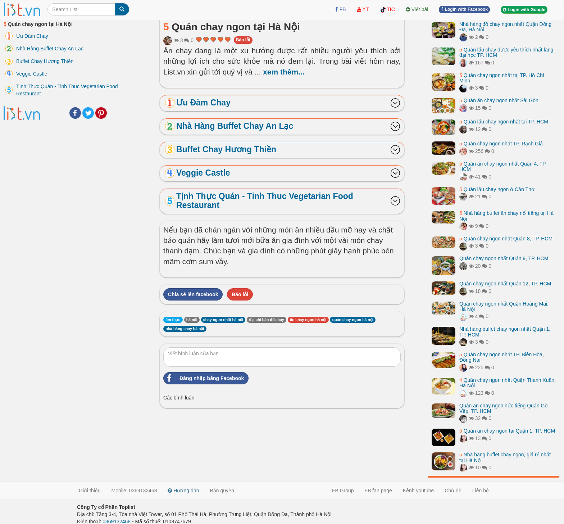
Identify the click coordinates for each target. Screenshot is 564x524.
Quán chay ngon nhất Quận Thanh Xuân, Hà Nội (507, 382)
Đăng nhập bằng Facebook (204, 378)
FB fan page (378, 490)
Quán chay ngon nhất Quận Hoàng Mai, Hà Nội (504, 306)
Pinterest (101, 113)
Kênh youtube (418, 490)
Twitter (88, 113)
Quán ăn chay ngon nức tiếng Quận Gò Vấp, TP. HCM (503, 408)
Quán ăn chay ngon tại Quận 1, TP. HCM (507, 431)
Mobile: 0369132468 (134, 490)
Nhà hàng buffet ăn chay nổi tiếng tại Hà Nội (506, 215)
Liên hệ (480, 490)
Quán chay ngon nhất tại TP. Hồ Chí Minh (501, 77)
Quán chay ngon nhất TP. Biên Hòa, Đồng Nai (501, 357)
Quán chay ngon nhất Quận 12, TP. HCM (505, 283)
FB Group (343, 490)
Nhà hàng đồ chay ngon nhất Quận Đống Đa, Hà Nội (505, 26)
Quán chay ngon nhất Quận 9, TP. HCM (503, 258)
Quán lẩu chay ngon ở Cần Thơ (497, 189)
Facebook (75, 113)
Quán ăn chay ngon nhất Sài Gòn (498, 100)
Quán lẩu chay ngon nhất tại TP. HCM (503, 122)
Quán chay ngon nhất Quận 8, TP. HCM (505, 238)
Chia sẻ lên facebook (193, 294)
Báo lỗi (243, 39)
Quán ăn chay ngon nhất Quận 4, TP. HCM (503, 166)
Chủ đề (453, 490)
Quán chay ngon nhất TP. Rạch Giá (501, 143)
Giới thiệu (90, 490)
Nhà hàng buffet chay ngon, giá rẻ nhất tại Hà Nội (505, 457)
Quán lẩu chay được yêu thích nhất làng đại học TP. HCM (506, 52)
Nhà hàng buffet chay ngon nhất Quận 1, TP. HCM (504, 331)
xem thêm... (284, 72)
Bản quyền (222, 490)
